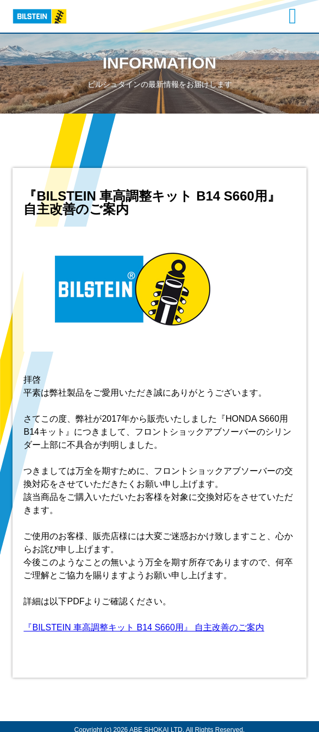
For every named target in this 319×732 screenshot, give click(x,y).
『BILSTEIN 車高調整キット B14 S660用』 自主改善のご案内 (143, 627)
